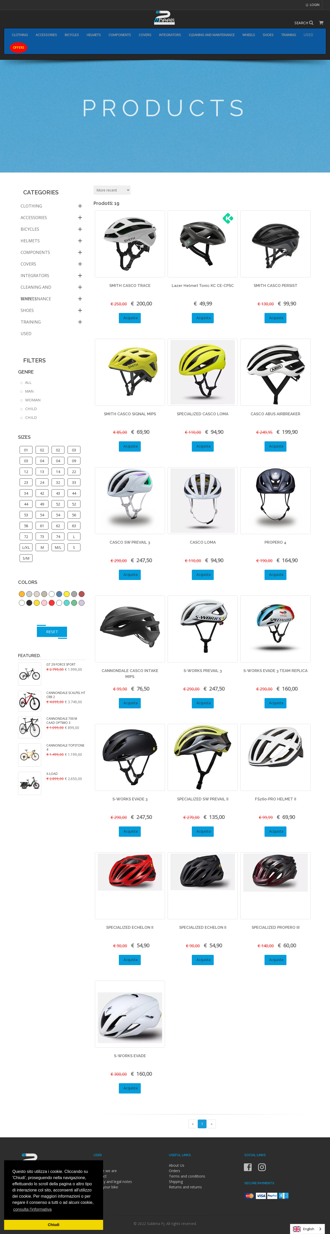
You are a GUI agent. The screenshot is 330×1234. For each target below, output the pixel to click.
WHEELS (248, 34)
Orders (174, 1170)
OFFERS (19, 47)
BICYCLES (72, 34)
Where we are (105, 1170)
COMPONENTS (120, 34)
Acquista (130, 317)
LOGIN (312, 5)
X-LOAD (52, 774)
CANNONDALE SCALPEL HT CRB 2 (65, 695)
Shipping (176, 1181)
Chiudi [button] (54, 1225)
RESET (52, 631)
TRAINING (288, 34)
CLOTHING (20, 34)
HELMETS (94, 34)
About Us (176, 1165)
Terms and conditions (187, 1176)
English (303, 1229)
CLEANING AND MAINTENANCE (212, 34)
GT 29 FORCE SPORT (61, 664)
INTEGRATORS (170, 34)
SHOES (268, 34)
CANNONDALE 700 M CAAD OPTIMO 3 (61, 721)
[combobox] (307, 1229)
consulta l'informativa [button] (32, 1209)
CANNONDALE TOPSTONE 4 (65, 747)
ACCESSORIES (46, 34)
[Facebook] (248, 1170)
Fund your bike (106, 1187)
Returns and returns (185, 1187)
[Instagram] (262, 1170)
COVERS (145, 34)
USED (308, 34)
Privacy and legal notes (113, 1181)
